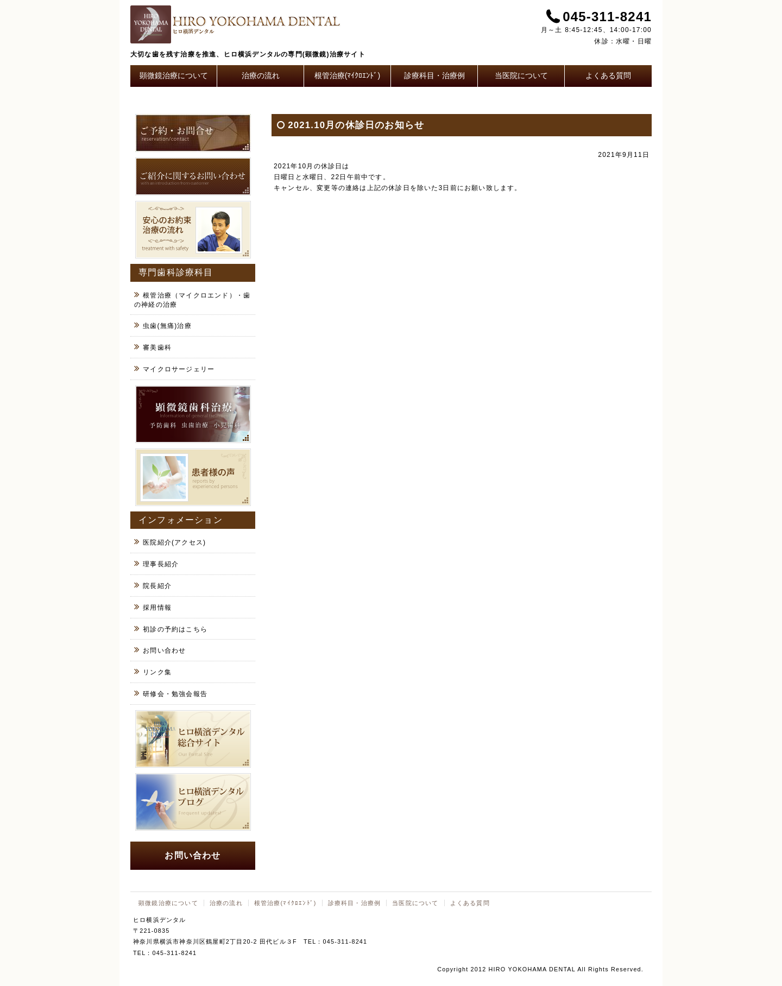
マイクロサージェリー (179, 369)
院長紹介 (157, 586)
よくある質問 (608, 75)
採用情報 (157, 607)
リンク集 (157, 672)
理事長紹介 (161, 564)
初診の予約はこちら (175, 629)
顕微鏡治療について (174, 75)
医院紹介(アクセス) (174, 542)
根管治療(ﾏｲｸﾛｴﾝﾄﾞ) (347, 75)
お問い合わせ (164, 650)
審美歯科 (157, 347)
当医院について (521, 75)
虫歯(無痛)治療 (167, 326)
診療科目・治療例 (434, 75)
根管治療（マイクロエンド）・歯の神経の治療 (192, 300)
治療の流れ (261, 75)
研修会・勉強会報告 (175, 694)
